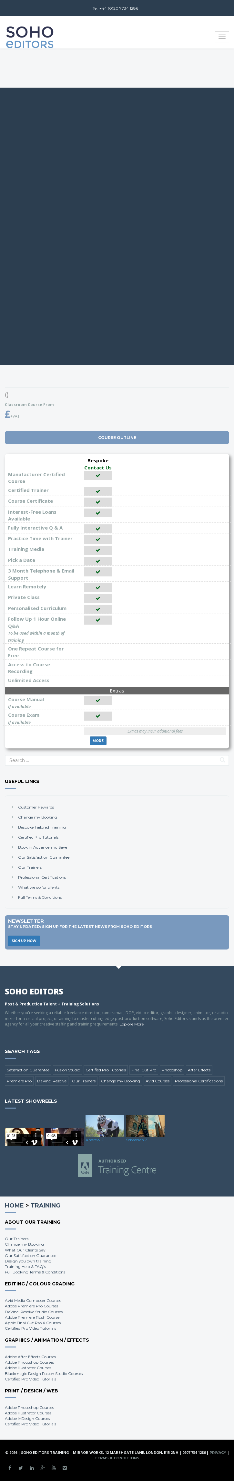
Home (14, 1205)
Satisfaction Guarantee (28, 1070)
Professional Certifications (42, 877)
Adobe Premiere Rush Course (32, 1317)
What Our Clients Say (25, 1250)
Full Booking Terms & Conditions (35, 1272)
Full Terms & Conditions (40, 897)
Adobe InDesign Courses (27, 1418)
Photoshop (172, 1070)
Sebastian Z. (137, 1139)
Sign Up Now (24, 941)
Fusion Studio (67, 1070)
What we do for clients (38, 887)
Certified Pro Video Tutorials (30, 1328)
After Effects (199, 1070)
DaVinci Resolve (51, 1081)
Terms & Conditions (117, 1458)
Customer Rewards (36, 807)
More (98, 741)
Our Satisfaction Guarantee (43, 857)
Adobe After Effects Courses (30, 1356)
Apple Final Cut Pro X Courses (33, 1322)
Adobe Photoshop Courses (29, 1362)
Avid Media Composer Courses (33, 1300)
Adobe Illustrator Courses (28, 1367)
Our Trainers (30, 867)
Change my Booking (37, 817)
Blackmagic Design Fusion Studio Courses (44, 1373)
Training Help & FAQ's (25, 1266)
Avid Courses (157, 1081)
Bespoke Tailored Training (42, 827)
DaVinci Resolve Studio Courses (34, 1311)
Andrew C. (95, 1139)
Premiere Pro (19, 1081)
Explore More (131, 1024)
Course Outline (117, 437)
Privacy (217, 1452)
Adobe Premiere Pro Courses (31, 1306)
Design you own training (28, 1261)
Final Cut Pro (143, 1070)
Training (45, 1205)
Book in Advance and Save (42, 847)
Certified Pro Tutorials (38, 837)
